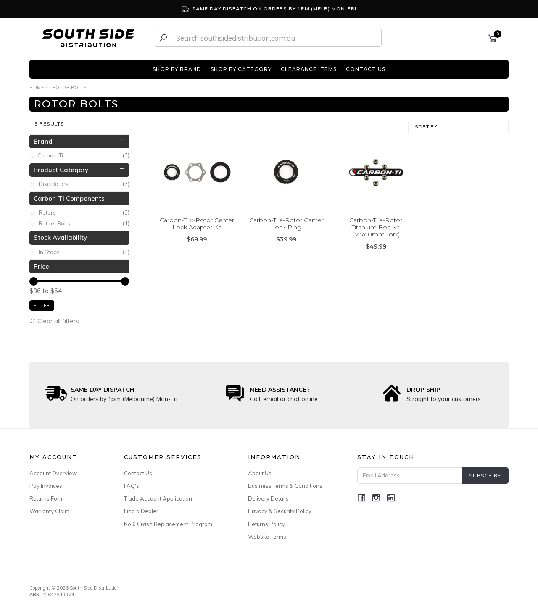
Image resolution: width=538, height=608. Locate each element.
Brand (43, 138)
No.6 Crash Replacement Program (168, 521)
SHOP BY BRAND (177, 69)
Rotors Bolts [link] (84, 221)
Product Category (61, 167)
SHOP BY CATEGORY (241, 69)
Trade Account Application (158, 496)
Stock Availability (60, 235)
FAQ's (131, 483)
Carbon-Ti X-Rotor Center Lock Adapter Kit (197, 221)
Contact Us (138, 470)
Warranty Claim (49, 508)
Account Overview (53, 470)
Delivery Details (268, 496)
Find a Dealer (141, 508)
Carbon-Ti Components (69, 196)
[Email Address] (409, 473)
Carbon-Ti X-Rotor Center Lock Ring (286, 221)
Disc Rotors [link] (84, 181)
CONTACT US (365, 69)
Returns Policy (266, 521)
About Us (260, 470)
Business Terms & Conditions (285, 483)
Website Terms (267, 534)
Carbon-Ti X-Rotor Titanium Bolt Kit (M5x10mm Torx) (375, 225)
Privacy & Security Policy (279, 508)
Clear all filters (54, 318)
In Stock (84, 249)
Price (41, 263)
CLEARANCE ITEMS (309, 69)
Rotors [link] (84, 210)
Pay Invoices (45, 483)
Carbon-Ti (84, 153)
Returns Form (46, 496)
